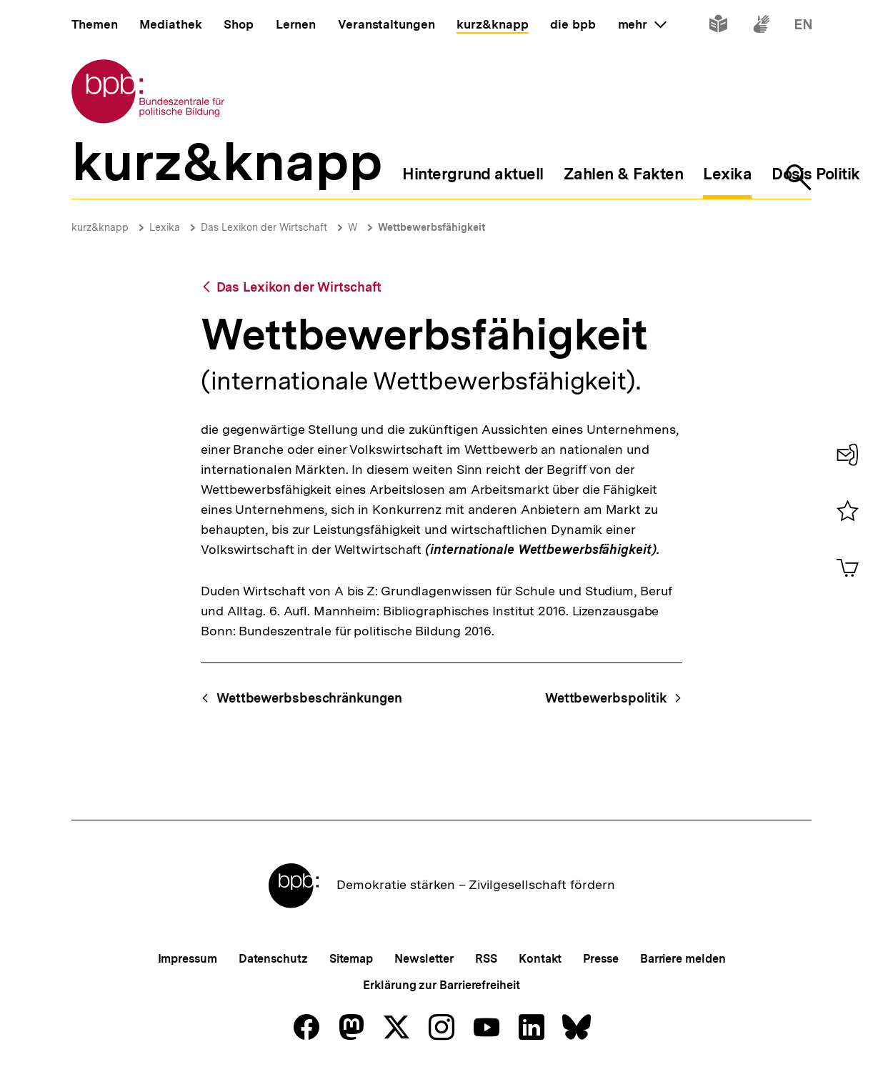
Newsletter (424, 959)
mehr (642, 24)
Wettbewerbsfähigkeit (431, 227)
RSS (486, 959)
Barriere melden (683, 959)
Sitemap (351, 959)
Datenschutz (273, 959)
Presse (600, 959)
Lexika (164, 227)
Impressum (187, 959)
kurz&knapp (100, 227)
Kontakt (540, 959)
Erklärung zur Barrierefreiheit (441, 985)
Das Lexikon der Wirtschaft (264, 227)
